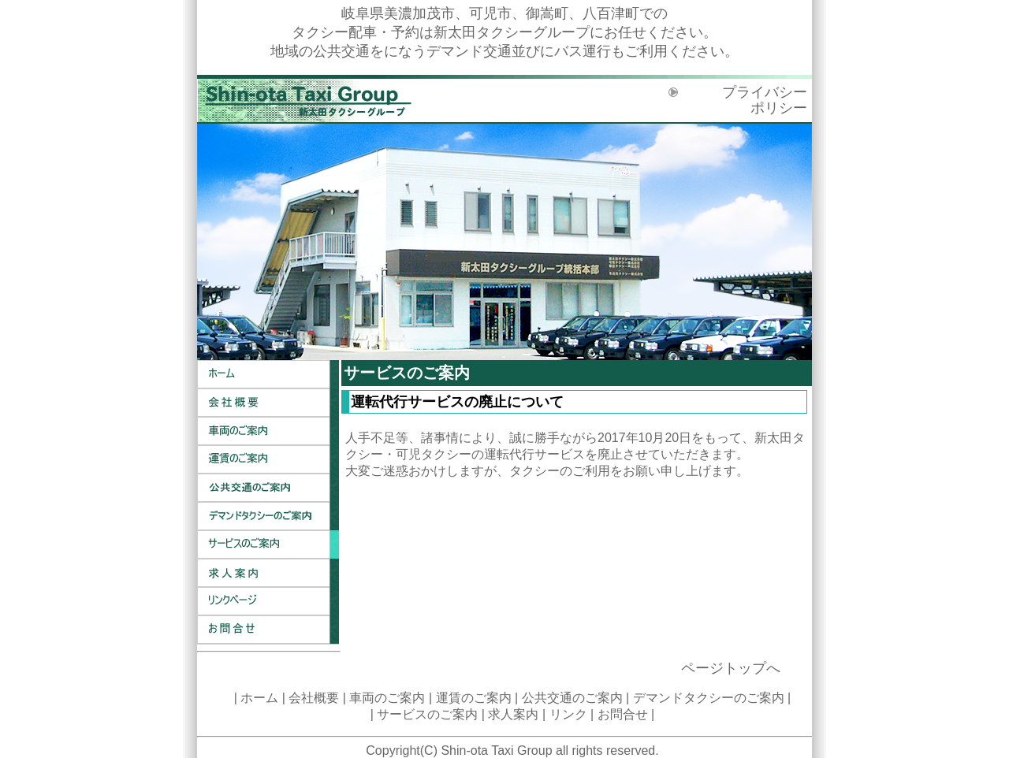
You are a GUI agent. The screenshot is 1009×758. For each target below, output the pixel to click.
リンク (268, 601)
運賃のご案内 (268, 459)
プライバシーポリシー (764, 100)
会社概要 (268, 402)
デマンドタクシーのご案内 (268, 516)
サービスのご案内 (268, 544)
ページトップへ (730, 668)
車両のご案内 (268, 431)
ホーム (268, 374)
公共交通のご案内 (268, 488)
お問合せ (268, 629)
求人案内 (268, 573)
